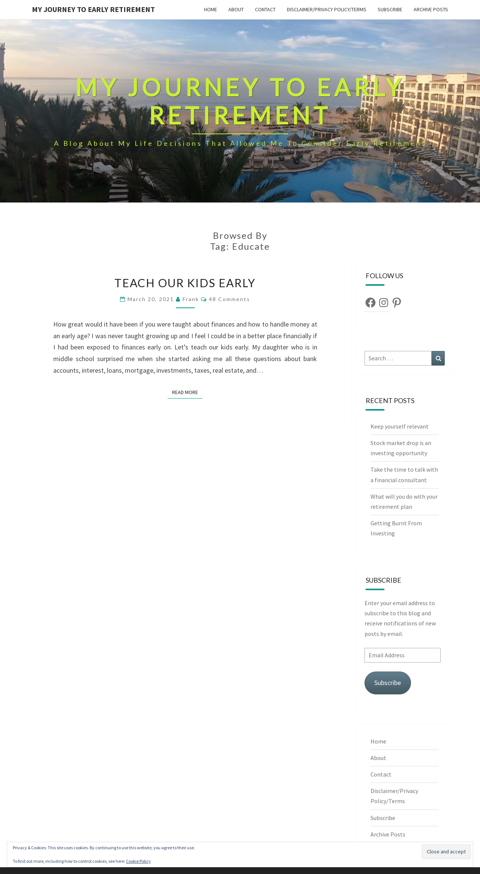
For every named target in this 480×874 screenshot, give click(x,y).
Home (210, 9)
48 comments (229, 299)
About (236, 9)
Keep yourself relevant (400, 426)
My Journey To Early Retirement (93, 9)
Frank (191, 299)
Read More (187, 392)
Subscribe (390, 9)
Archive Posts (431, 9)
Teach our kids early (185, 282)
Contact (265, 9)
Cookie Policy (138, 861)
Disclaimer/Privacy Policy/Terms (326, 9)
